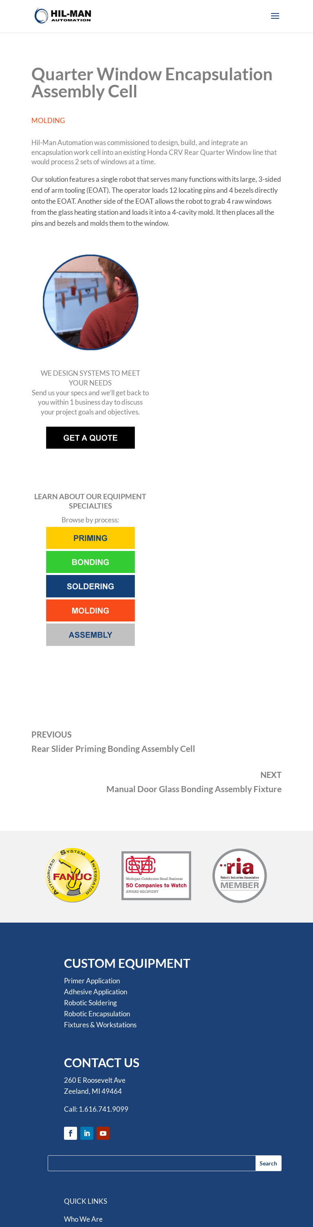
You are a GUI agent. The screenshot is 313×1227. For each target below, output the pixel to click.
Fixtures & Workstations (100, 1024)
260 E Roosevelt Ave (95, 1080)
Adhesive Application (95, 991)
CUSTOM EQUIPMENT (127, 963)
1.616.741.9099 (103, 1109)
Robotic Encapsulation (97, 1013)
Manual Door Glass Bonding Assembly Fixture (194, 789)
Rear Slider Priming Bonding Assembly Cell (113, 748)
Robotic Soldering (90, 1002)
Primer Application (92, 980)
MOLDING (48, 120)
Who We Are (83, 1219)
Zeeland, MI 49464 (93, 1091)
